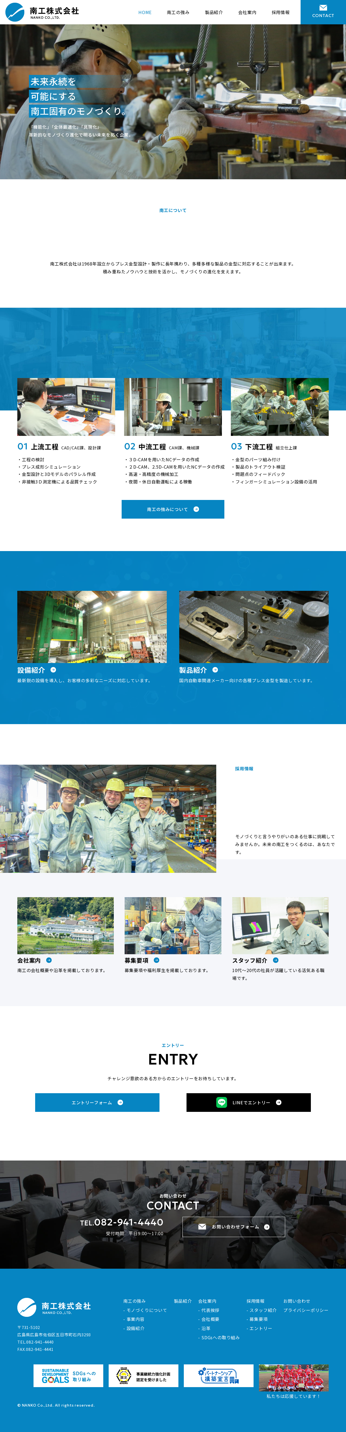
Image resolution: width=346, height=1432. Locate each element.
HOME (145, 12)
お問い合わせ (297, 1301)
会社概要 (210, 1319)
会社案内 (247, 12)
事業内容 (136, 1319)
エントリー (260, 1328)
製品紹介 (214, 12)
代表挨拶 (210, 1310)
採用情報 (281, 12)
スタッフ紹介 (263, 1310)
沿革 (206, 1328)
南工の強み (178, 12)
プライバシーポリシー (306, 1310)
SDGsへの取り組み (220, 1337)
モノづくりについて (147, 1310)
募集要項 (258, 1319)
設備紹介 (136, 1328)
